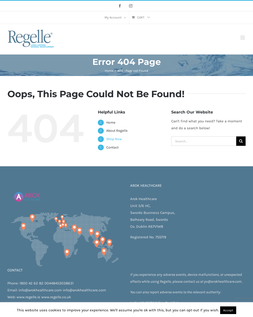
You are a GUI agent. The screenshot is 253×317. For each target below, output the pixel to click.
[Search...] (203, 141)
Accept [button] (228, 310)
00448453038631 (59, 283)
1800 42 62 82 (31, 283)
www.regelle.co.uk (56, 297)
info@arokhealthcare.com (40, 290)
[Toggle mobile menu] (243, 37)
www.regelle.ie (28, 297)
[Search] (241, 141)
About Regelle (116, 131)
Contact (112, 147)
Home (110, 122)
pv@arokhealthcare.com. (223, 281)
